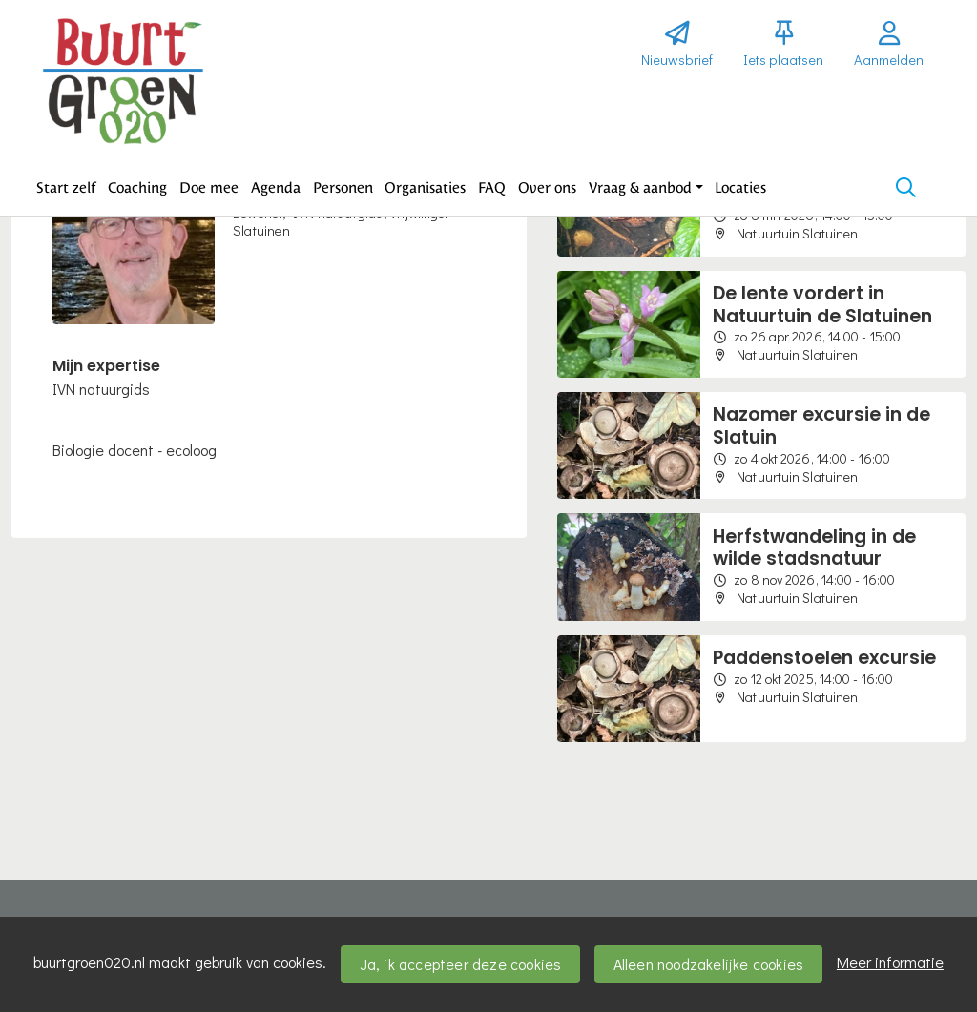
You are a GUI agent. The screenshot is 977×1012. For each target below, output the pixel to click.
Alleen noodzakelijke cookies (708, 964)
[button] (66, 188)
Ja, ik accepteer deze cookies (461, 964)
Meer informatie (890, 962)
